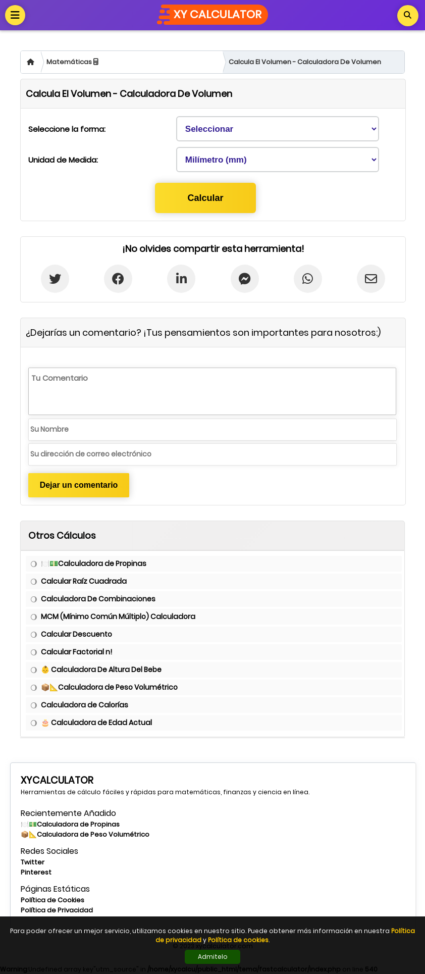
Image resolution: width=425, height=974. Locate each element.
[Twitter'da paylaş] (55, 279)
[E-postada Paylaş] (371, 279)
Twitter (32, 862)
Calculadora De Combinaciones (98, 599)
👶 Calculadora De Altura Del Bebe (101, 669)
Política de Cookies (52, 900)
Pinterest (36, 872)
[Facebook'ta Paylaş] (118, 279)
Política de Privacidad (57, 910)
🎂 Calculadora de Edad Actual (96, 722)
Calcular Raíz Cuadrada (84, 581)
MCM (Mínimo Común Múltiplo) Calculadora (118, 616)
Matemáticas (72, 62)
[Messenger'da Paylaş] (244, 279)
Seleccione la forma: (66, 129)
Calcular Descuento (76, 634)
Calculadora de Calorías (84, 705)
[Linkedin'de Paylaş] (181, 279)
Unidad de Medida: (63, 160)
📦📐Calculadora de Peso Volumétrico (109, 687)
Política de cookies (238, 940)
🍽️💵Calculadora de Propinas (93, 563)
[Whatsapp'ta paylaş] (308, 279)
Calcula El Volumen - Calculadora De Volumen (305, 62)
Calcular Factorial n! (76, 652)
